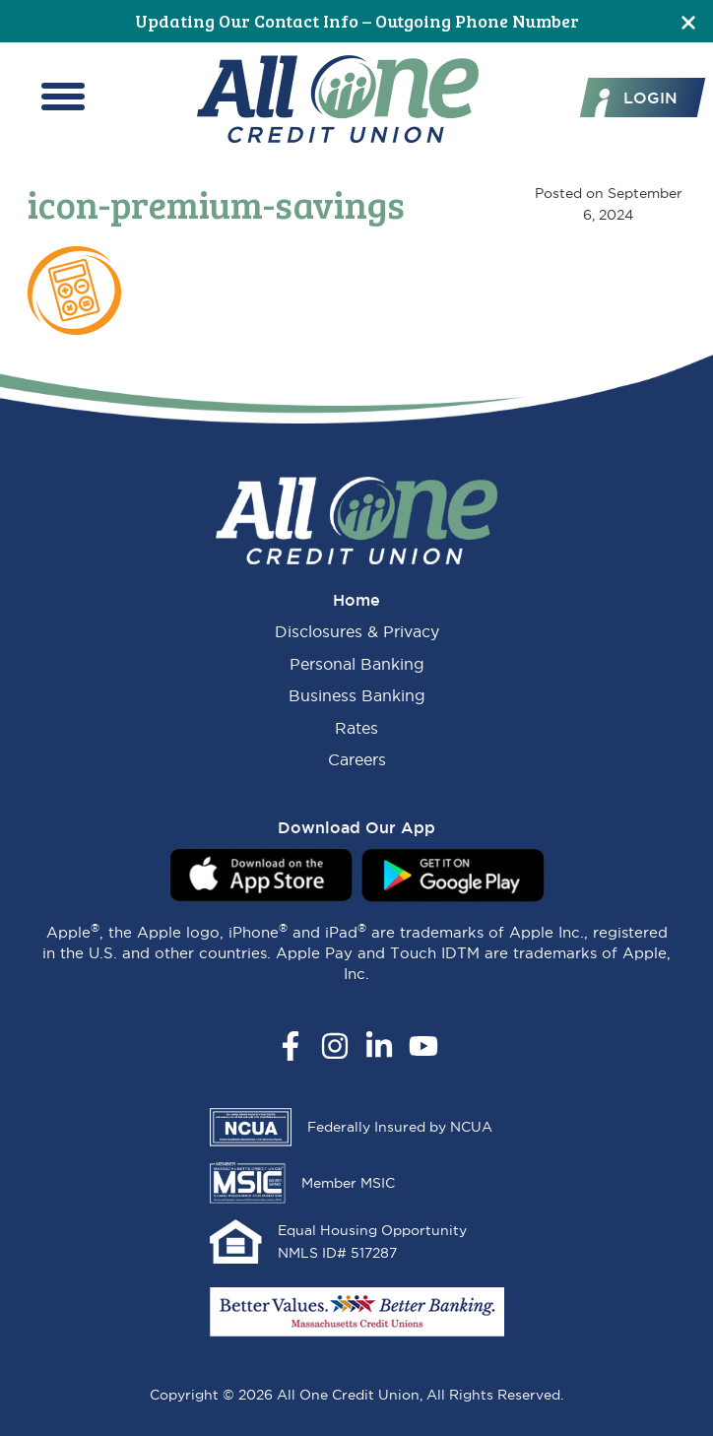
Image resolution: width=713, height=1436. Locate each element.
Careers (357, 759)
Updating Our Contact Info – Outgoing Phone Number (357, 21)
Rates (356, 728)
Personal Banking (357, 664)
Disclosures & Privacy (357, 631)
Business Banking (357, 695)
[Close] (688, 21)
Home (356, 600)
